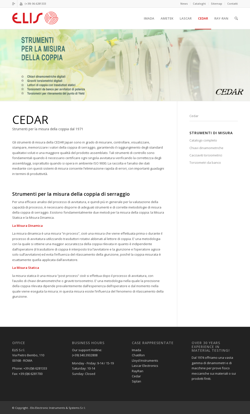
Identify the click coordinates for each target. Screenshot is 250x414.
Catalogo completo (203, 140)
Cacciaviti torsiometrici (205, 155)
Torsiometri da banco (205, 162)
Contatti (232, 3)
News (184, 3)
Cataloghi (199, 3)
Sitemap (216, 3)
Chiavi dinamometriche (206, 148)
